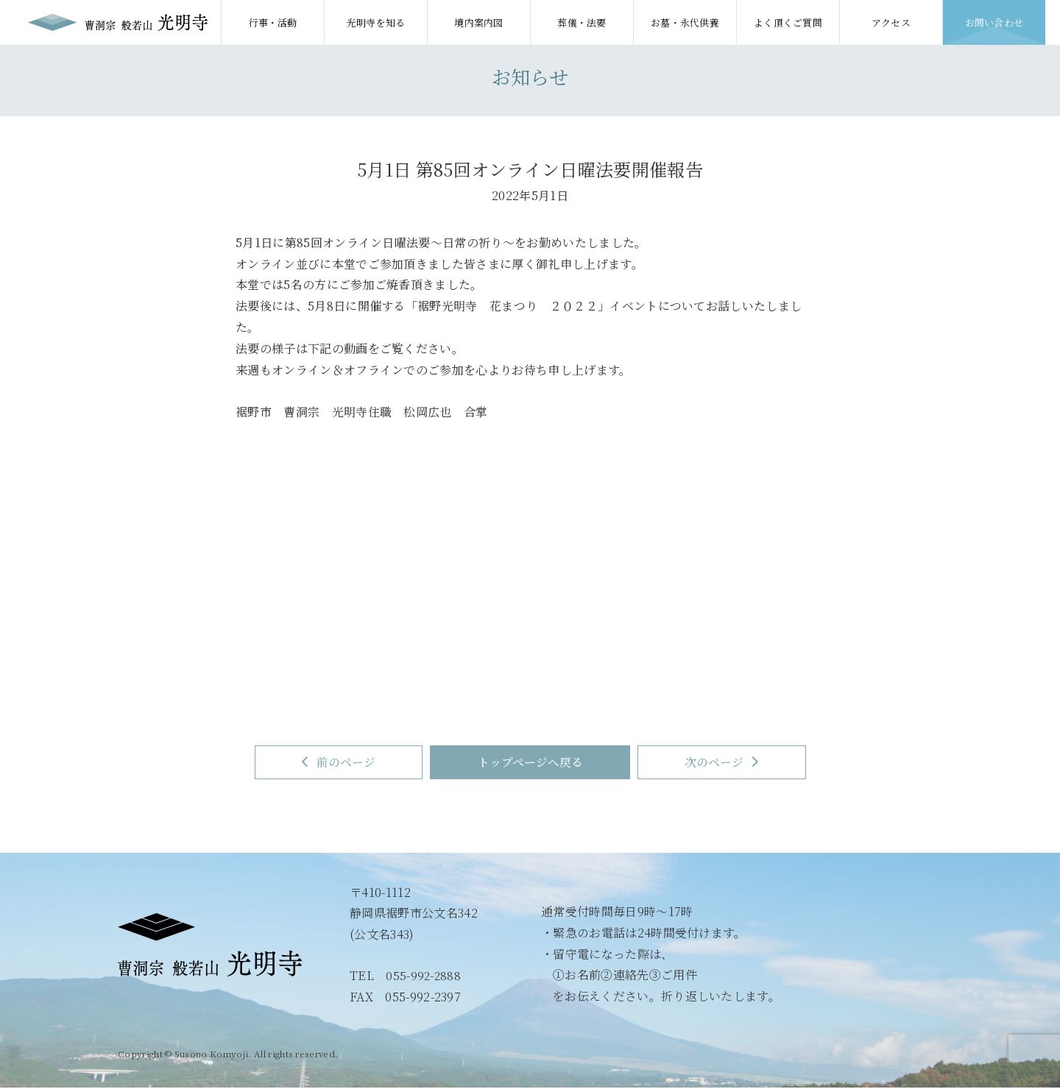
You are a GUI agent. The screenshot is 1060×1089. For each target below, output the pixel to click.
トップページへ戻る (530, 762)
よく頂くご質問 (788, 22)
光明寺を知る (376, 22)
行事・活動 (272, 22)
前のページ (329, 762)
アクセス (891, 22)
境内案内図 (479, 22)
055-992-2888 (424, 976)
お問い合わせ (994, 22)
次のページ (731, 762)
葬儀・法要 (582, 22)
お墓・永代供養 (685, 22)
